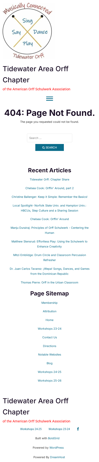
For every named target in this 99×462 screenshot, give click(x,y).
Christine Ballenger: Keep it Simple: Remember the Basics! (50, 197)
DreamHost (57, 457)
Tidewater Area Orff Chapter (36, 74)
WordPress (56, 447)
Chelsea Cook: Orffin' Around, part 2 (49, 188)
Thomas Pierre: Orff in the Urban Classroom (49, 282)
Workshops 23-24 (49, 328)
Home (49, 320)
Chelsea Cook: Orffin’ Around (49, 219)
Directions (49, 346)
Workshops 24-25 (49, 372)
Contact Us (49, 337)
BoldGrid (54, 438)
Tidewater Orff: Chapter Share (49, 179)
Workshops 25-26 (49, 380)
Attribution (49, 311)
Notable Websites (49, 354)
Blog (50, 363)
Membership (49, 302)
